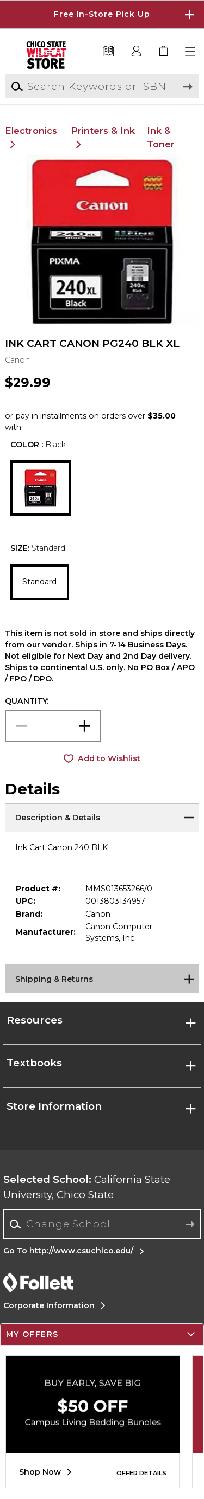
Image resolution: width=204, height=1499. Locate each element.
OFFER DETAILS (141, 1473)
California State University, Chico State (86, 1187)
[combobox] (102, 1224)
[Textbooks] (108, 51)
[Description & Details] (102, 817)
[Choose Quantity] (52, 726)
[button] (191, 51)
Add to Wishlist (109, 758)
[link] (164, 51)
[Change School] (102, 1224)
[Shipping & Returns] (102, 978)
